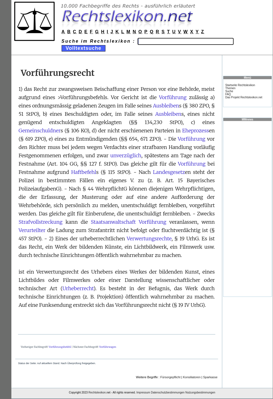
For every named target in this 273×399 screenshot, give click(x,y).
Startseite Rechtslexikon (240, 85)
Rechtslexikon (97, 392)
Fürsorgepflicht (170, 377)
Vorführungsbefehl (60, 346)
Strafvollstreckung (40, 222)
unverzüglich (125, 155)
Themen (230, 88)
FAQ (228, 94)
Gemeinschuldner (39, 130)
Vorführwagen (107, 346)
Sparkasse (210, 377)
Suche (229, 91)
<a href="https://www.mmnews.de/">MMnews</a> (247, 208)
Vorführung (172, 97)
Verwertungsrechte (149, 238)
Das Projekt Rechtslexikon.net (243, 97)
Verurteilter (32, 230)
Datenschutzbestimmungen (167, 392)
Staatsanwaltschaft (113, 222)
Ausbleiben (166, 105)
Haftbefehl (83, 172)
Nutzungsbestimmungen (200, 392)
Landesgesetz (169, 172)
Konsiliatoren (192, 377)
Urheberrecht (77, 288)
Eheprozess (195, 130)
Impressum (143, 392)
